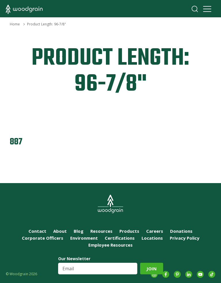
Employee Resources (110, 245)
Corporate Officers (42, 238)
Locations (152, 238)
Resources (101, 231)
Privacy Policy (184, 238)
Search (195, 9)
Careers (154, 231)
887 (16, 142)
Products (129, 231)
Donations (181, 231)
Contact (37, 231)
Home (15, 24)
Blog (78, 231)
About (60, 231)
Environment (84, 238)
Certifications (120, 238)
